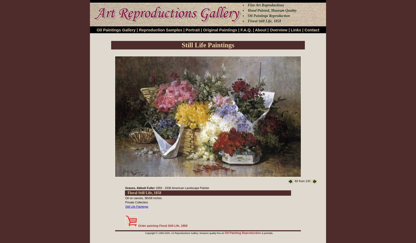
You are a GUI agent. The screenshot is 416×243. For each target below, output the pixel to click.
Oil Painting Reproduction (243, 232)
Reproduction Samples (160, 30)
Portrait (193, 30)
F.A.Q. (246, 30)
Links (296, 30)
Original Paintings (220, 30)
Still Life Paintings (136, 206)
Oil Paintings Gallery (116, 30)
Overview (279, 30)
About (260, 30)
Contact (312, 30)
